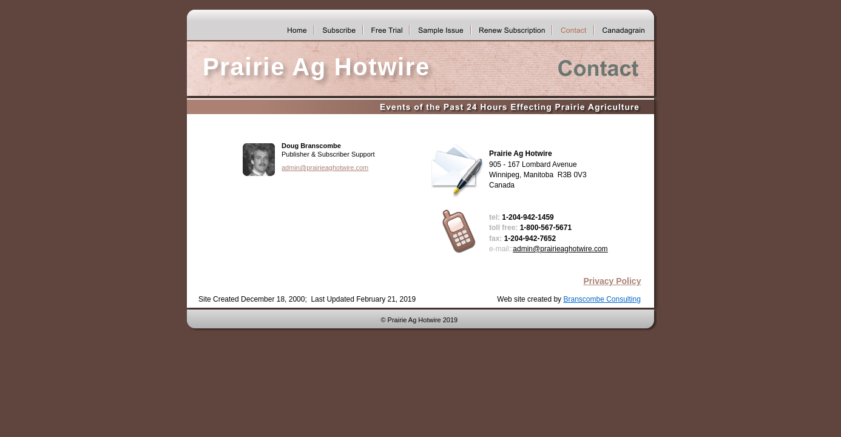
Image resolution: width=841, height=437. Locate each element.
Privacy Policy (612, 281)
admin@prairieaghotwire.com (325, 167)
